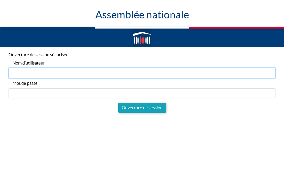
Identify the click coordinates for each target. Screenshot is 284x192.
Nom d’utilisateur (29, 63)
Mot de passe (25, 83)
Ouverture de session (142, 107)
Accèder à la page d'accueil (141, 38)
